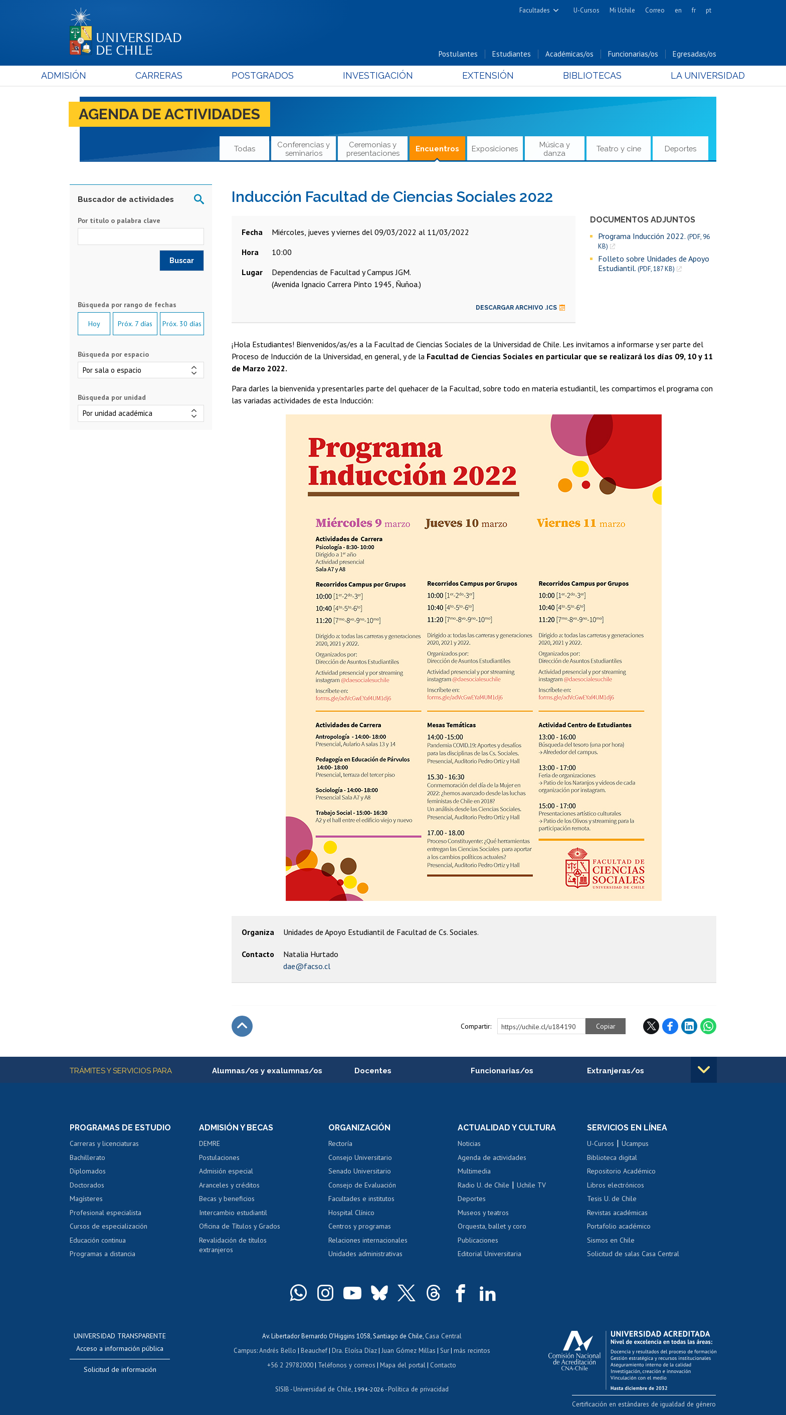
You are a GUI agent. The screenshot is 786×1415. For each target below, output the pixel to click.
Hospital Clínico (351, 1213)
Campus (246, 1350)
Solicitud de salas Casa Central (633, 1254)
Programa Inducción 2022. (654, 241)
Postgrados (272, 76)
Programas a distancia (102, 1254)
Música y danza (554, 148)
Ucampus (635, 1143)
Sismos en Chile (611, 1240)
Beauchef (315, 1350)
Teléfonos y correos (346, 1364)
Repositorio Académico (621, 1171)
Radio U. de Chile (483, 1185)
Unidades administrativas (365, 1254)
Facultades (534, 10)
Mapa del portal (401, 1364)
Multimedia (474, 1171)
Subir (242, 1026)
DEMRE (209, 1143)
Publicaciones (478, 1240)
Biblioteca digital (612, 1157)
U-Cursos (586, 10)
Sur (443, 1350)
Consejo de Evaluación (362, 1185)
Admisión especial (226, 1171)
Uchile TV (531, 1185)
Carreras (178, 76)
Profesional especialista (105, 1213)
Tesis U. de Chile (612, 1199)
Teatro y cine (619, 148)
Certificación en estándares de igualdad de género (645, 1404)
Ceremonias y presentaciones (373, 148)
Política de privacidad (418, 1387)
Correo (655, 10)
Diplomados (88, 1171)
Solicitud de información (120, 1369)
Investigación (377, 76)
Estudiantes (511, 54)
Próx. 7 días (135, 324)
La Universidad (679, 76)
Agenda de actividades (170, 114)
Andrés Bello (279, 1350)
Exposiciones (494, 148)
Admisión (92, 76)
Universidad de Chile (322, 1387)
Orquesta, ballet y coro (492, 1226)
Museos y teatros (483, 1213)
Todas (244, 148)
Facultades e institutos (361, 1199)
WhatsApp (708, 1026)
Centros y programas (359, 1226)
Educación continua (98, 1240)
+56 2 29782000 (291, 1364)
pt (708, 10)
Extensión (478, 76)
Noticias (469, 1143)
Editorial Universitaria (489, 1254)
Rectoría (340, 1143)
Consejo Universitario (360, 1157)
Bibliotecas (572, 76)
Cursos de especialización (108, 1226)
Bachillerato (87, 1157)
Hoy (94, 324)
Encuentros (437, 148)
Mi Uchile (622, 10)
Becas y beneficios (227, 1199)
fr (694, 10)
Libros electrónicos (615, 1185)
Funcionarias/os (633, 54)
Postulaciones (219, 1157)
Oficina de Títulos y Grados (239, 1226)
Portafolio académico (619, 1226)
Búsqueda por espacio (113, 354)
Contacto (442, 1364)
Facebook (670, 1026)
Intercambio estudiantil (233, 1213)
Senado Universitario (359, 1171)
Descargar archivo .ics (520, 307)
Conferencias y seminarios (303, 148)
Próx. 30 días (182, 324)
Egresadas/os (694, 54)
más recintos (471, 1350)
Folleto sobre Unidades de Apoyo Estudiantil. (653, 264)
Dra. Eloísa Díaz (355, 1350)
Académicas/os (569, 54)
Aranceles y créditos (229, 1185)
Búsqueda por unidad (112, 397)
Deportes (680, 148)
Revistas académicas (617, 1213)
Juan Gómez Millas (408, 1350)
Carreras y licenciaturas (104, 1143)
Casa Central (443, 1336)
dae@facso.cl (306, 966)
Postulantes (458, 54)
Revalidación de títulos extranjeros (233, 1245)
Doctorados (87, 1185)
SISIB (283, 1387)
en (678, 10)
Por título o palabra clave (119, 220)
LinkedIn (689, 1026)
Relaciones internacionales (368, 1240)
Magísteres (86, 1199)
